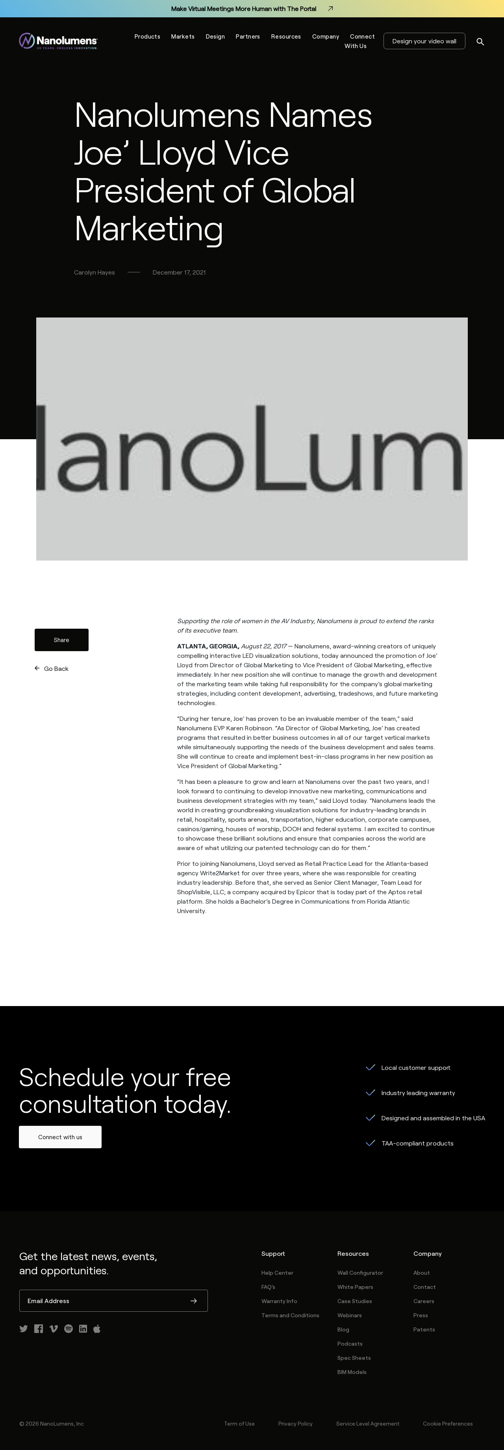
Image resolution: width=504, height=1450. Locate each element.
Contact (424, 1286)
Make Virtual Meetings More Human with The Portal (252, 8)
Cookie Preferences (448, 1423)
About (421, 1272)
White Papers (355, 1286)
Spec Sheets (354, 1357)
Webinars (349, 1315)
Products (148, 36)
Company (325, 36)
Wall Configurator (360, 1272)
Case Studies (354, 1301)
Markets (183, 36)
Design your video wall (424, 41)
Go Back (56, 668)
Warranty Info (279, 1301)
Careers (423, 1301)
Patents (424, 1329)
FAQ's (268, 1286)
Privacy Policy (295, 1423)
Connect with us (60, 1136)
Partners (248, 36)
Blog (343, 1329)
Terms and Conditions (290, 1315)
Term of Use (239, 1423)
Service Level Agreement (367, 1423)
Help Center (277, 1272)
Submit (194, 1301)
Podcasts (350, 1343)
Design (215, 36)
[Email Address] (113, 1301)
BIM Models (352, 1371)
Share (61, 639)
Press (420, 1315)
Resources (286, 36)
